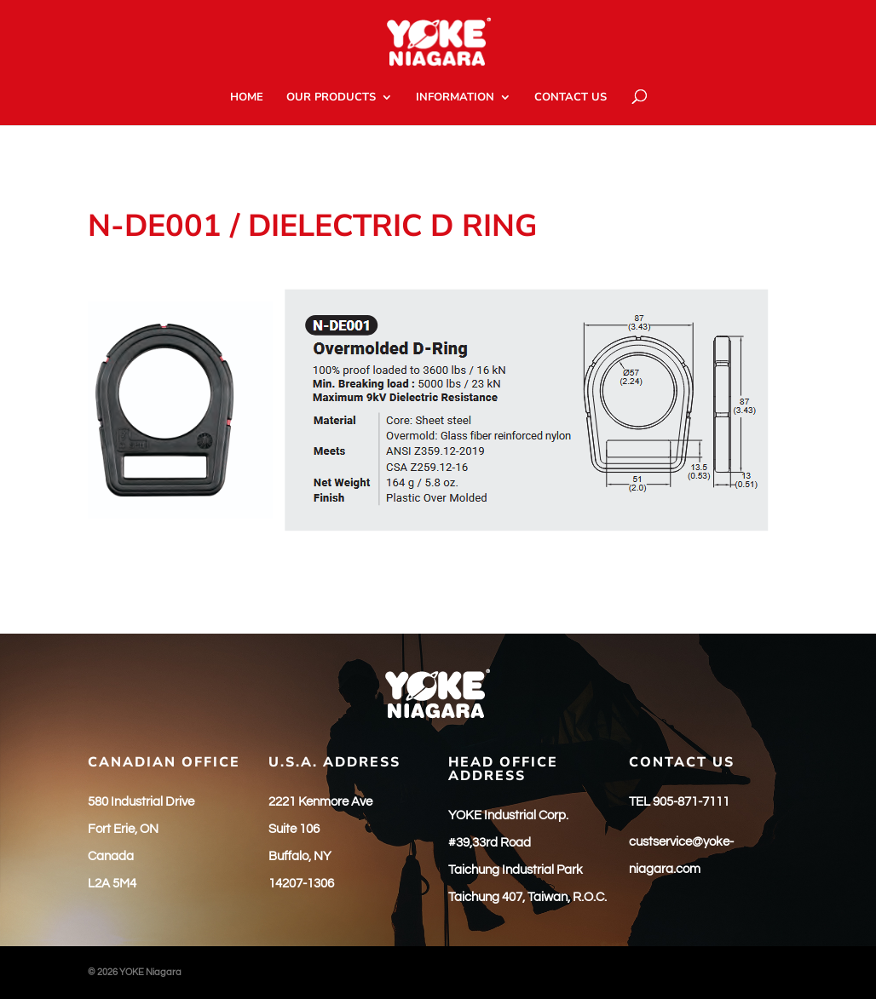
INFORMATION (455, 98)
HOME (246, 98)
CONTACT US (570, 98)
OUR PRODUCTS (331, 98)
